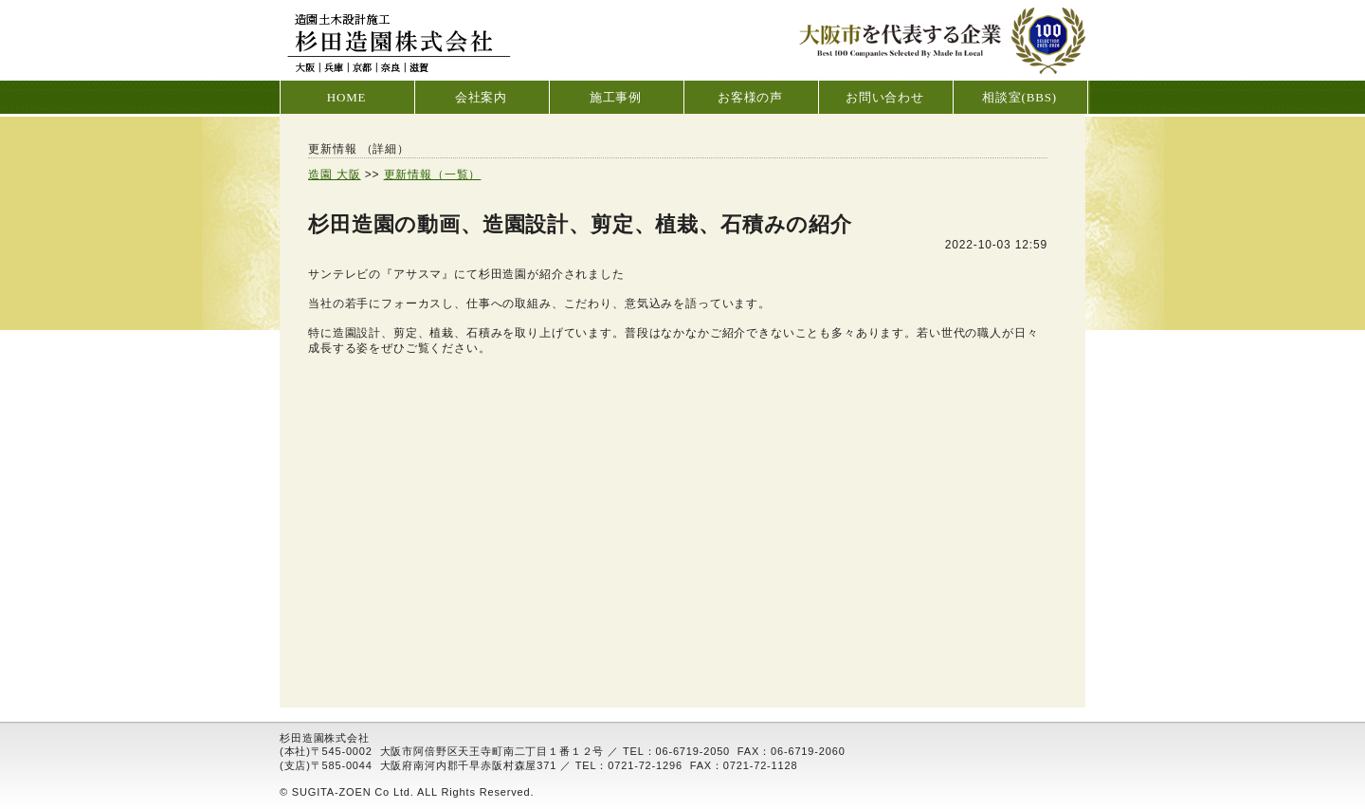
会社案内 (481, 97)
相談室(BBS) (1019, 97)
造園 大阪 (334, 174)
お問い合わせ (885, 97)
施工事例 (616, 97)
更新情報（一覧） (433, 174)
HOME (347, 97)
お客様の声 (750, 97)
